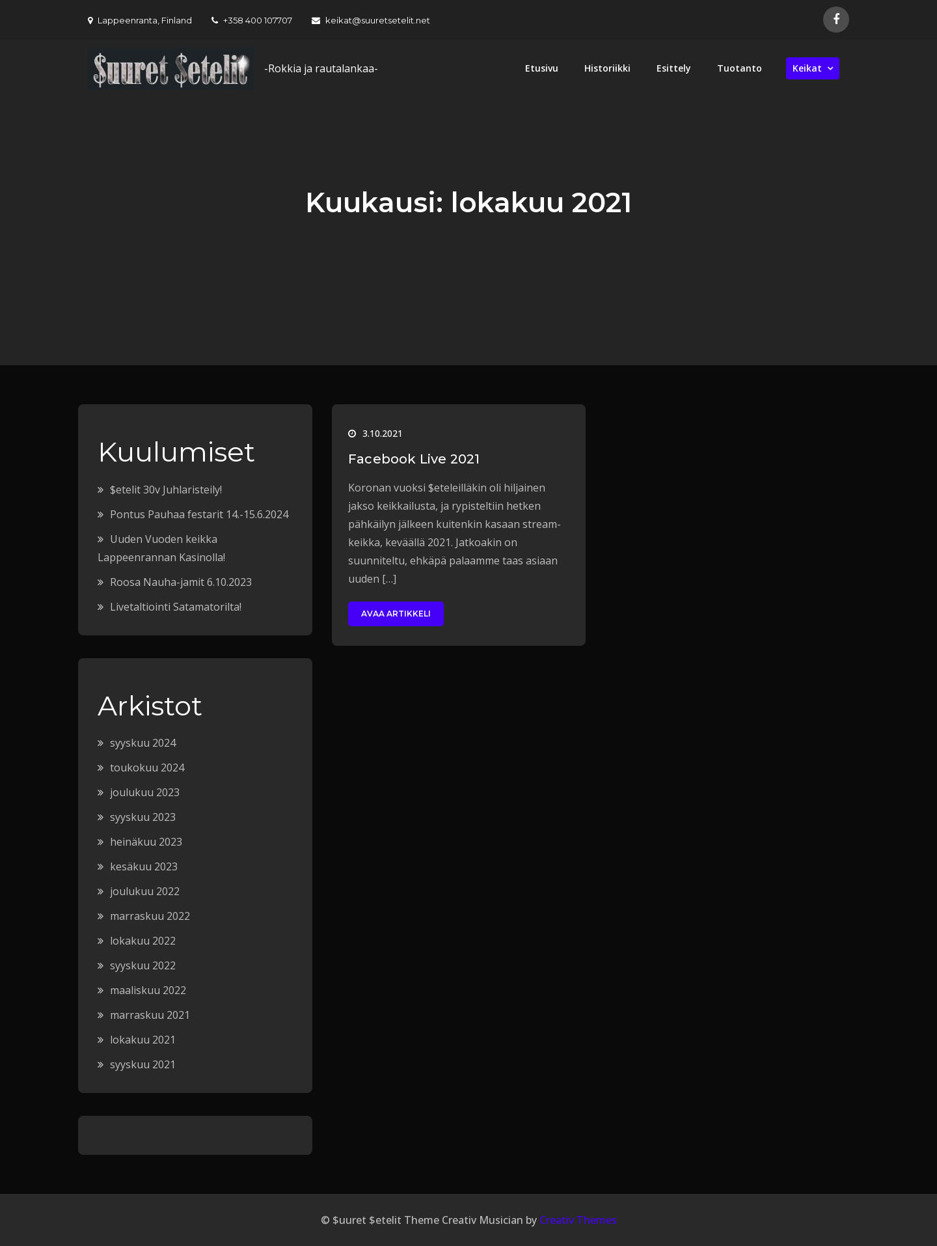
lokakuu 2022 (143, 941)
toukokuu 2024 (147, 767)
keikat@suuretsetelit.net (371, 20)
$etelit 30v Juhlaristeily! (166, 489)
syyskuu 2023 (143, 817)
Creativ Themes (578, 1220)
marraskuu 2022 (150, 916)
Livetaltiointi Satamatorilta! (175, 607)
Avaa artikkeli (396, 613)
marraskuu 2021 (150, 1015)
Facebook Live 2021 (414, 459)
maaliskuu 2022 (148, 990)
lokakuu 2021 (143, 1039)
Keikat (807, 68)
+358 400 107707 (251, 20)
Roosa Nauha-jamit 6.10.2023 (181, 582)
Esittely (674, 68)
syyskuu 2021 (143, 1064)
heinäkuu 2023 (146, 842)
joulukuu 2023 (145, 792)
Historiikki (607, 68)
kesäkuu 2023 (144, 866)
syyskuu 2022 (143, 965)
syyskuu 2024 (143, 743)
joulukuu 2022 (145, 891)
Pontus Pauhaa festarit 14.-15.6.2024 (199, 514)
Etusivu (541, 68)
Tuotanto (739, 68)
